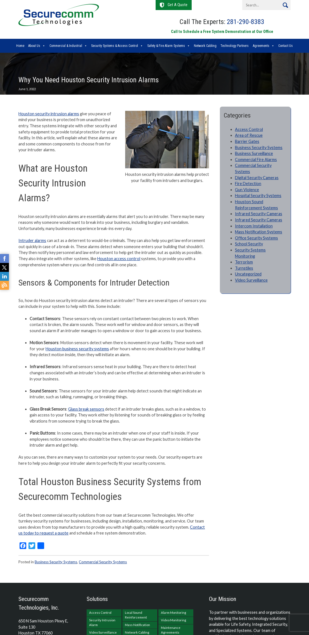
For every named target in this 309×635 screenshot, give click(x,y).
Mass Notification (137, 625)
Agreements (261, 46)
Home (20, 46)
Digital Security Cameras (257, 177)
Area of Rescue (249, 135)
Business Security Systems (56, 562)
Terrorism (244, 262)
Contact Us (285, 46)
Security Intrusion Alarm (102, 622)
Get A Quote (177, 5)
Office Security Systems (256, 238)
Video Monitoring (173, 620)
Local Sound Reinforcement (136, 615)
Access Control (249, 129)
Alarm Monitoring (173, 612)
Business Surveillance (254, 153)
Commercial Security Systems (103, 562)
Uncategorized (248, 274)
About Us (34, 46)
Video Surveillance (251, 280)
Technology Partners (234, 46)
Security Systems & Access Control (114, 46)
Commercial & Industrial (65, 46)
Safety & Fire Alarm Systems (166, 46)
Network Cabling (205, 46)
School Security (249, 243)
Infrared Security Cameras (258, 213)
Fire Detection (248, 183)
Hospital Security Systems (258, 195)
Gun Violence (247, 189)
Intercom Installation (254, 226)
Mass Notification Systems (258, 231)
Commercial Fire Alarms (256, 159)
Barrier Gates (247, 141)
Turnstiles (244, 268)
